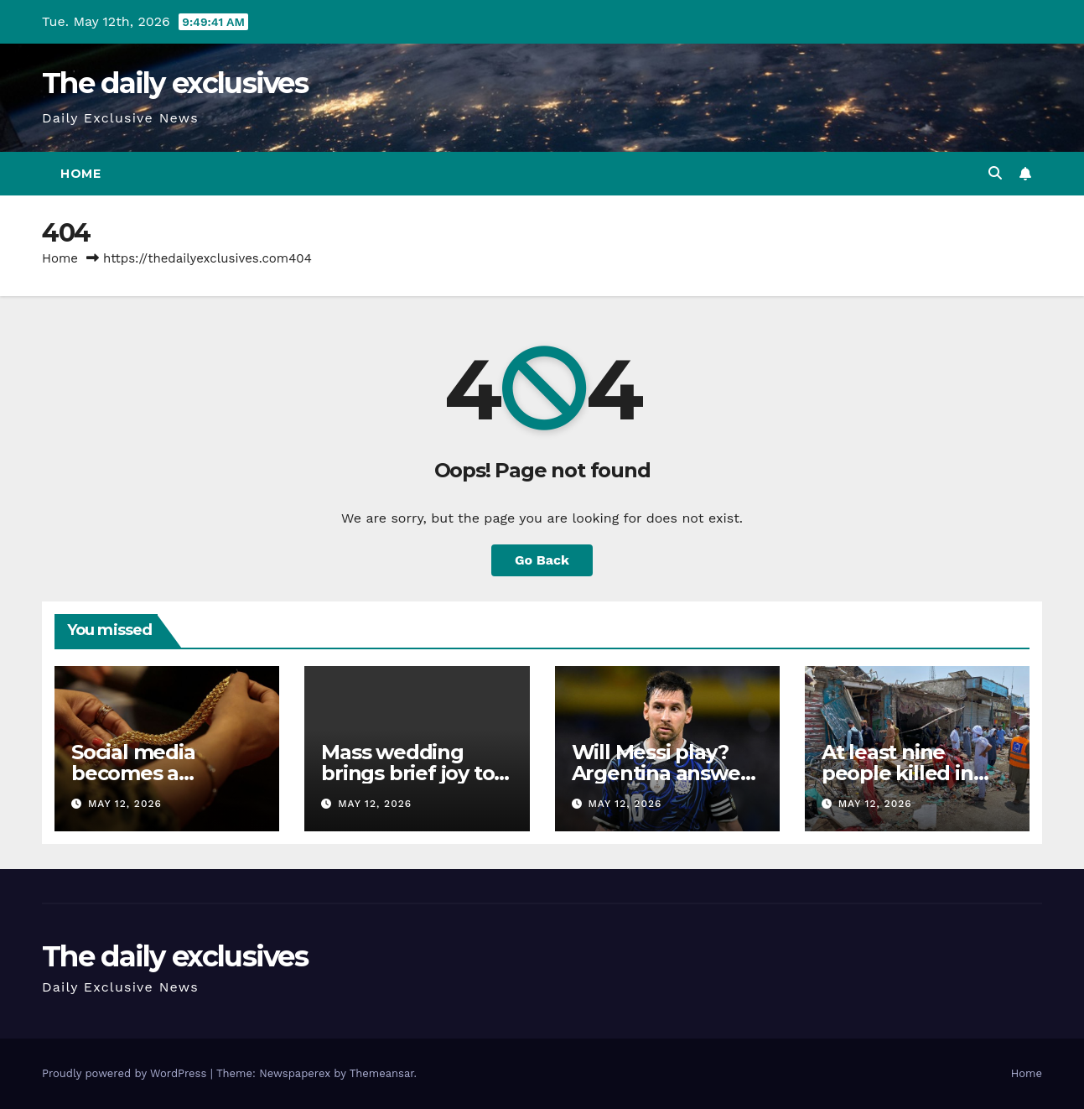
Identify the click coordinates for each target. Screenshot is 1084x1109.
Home (80, 173)
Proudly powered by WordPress (126, 1073)
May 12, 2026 (125, 804)
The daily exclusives (175, 83)
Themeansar (382, 1073)
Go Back (542, 560)
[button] (995, 173)
